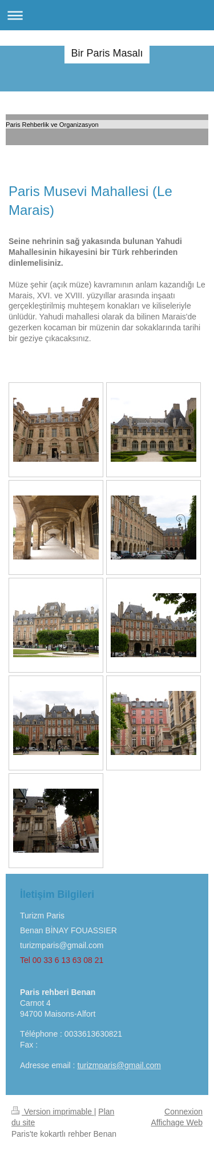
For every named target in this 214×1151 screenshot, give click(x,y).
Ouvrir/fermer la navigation (107, 15)
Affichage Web (177, 1122)
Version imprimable (52, 1111)
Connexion (183, 1111)
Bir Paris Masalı (107, 53)
